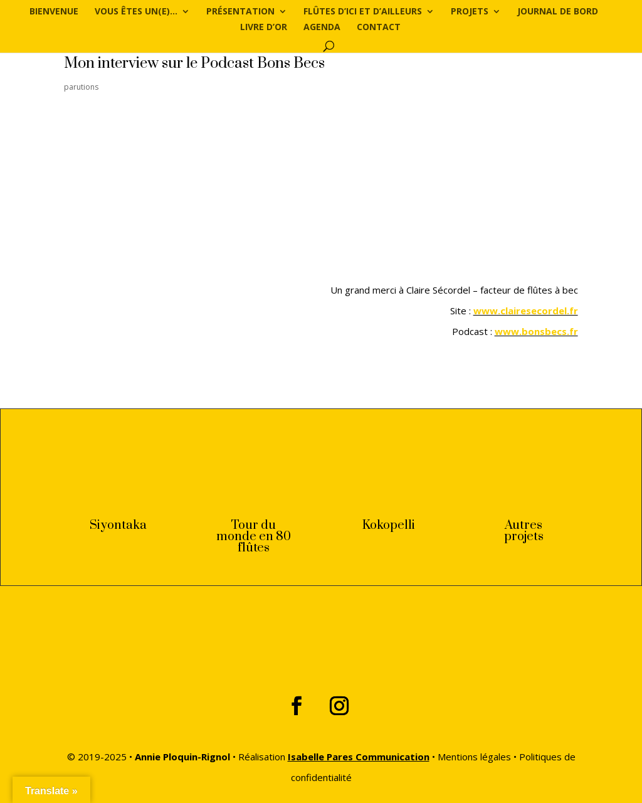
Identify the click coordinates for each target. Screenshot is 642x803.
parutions (81, 87)
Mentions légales (474, 756)
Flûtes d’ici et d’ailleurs (362, 12)
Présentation (240, 12)
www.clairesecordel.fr (525, 310)
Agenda (321, 28)
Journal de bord (557, 12)
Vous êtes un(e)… (136, 12)
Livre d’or (263, 28)
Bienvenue (53, 12)
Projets (469, 12)
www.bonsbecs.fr (536, 331)
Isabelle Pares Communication (358, 756)
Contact (379, 28)
